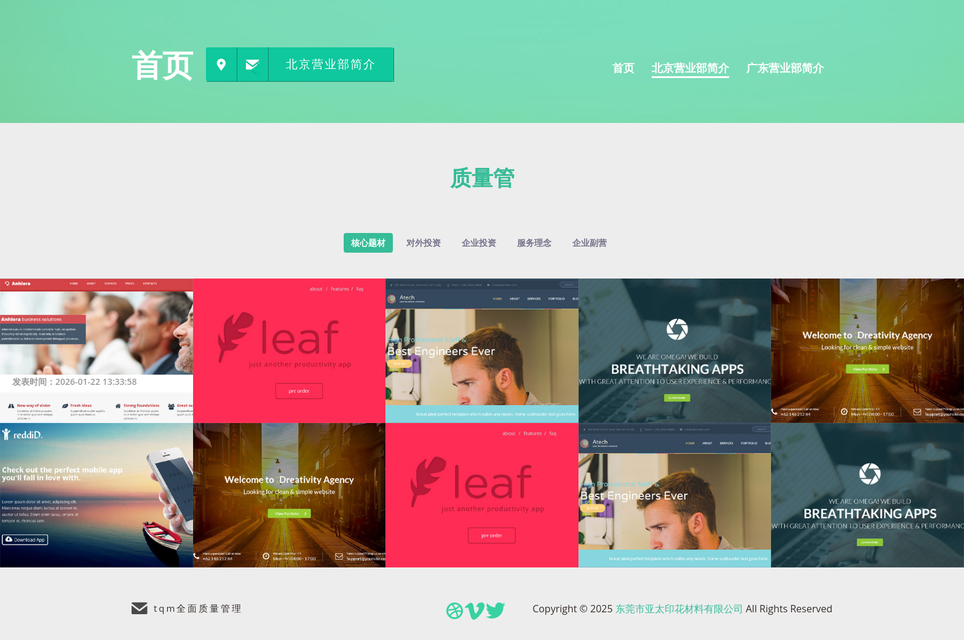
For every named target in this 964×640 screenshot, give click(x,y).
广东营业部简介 (785, 67)
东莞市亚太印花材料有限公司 (679, 608)
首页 (162, 64)
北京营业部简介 (331, 64)
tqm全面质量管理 (198, 608)
